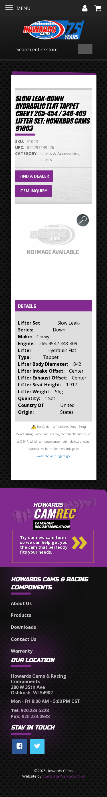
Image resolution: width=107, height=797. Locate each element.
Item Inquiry (33, 190)
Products (21, 615)
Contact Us (23, 639)
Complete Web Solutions (64, 776)
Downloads (23, 627)
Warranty (22, 651)
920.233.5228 (30, 710)
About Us (21, 603)
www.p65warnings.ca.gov (53, 456)
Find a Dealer (34, 176)
